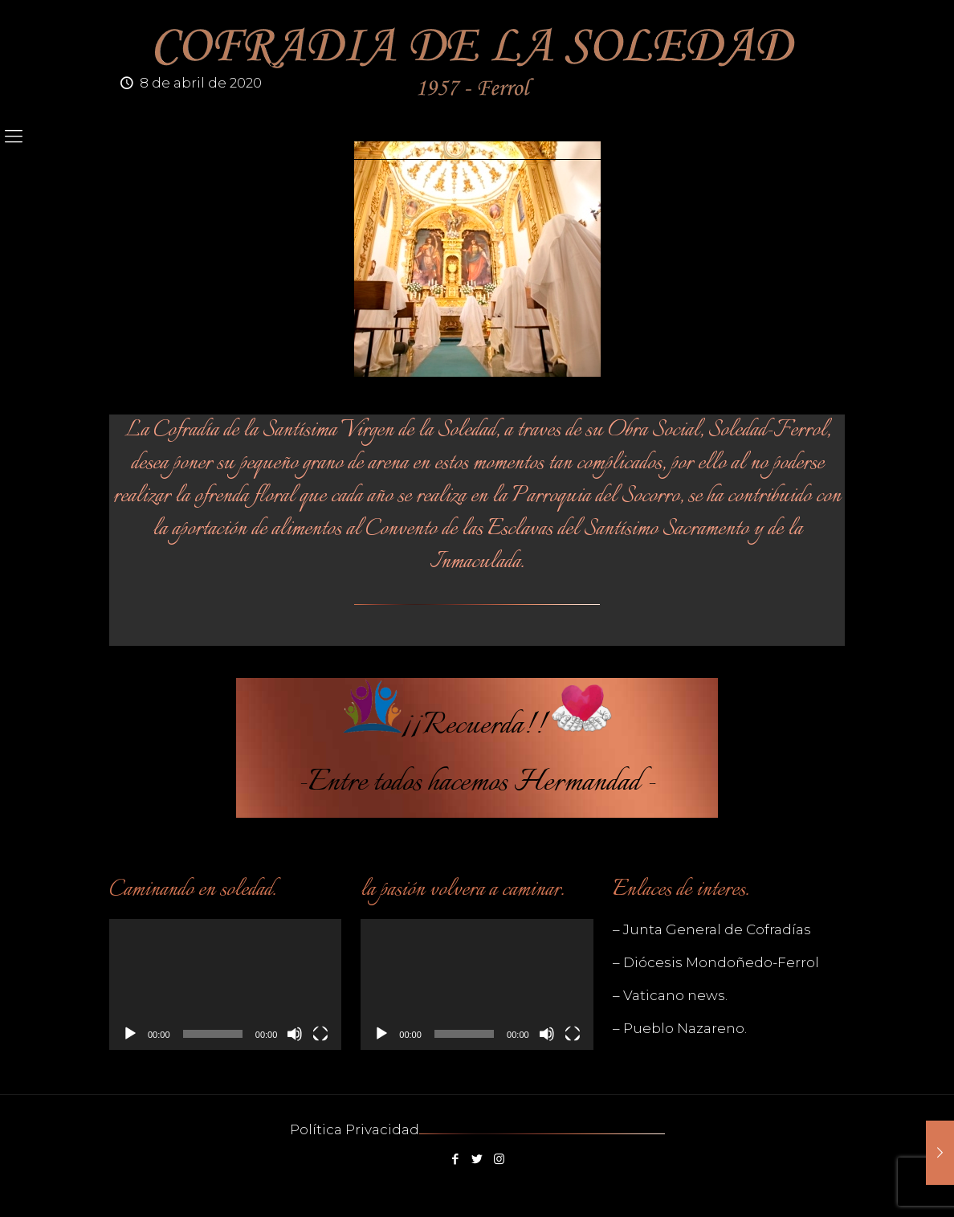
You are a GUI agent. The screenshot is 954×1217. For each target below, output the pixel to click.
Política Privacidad (354, 1129)
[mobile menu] (13, 136)
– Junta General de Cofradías (712, 929)
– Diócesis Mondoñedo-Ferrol (716, 962)
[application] (225, 984)
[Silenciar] (295, 1034)
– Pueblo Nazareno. (680, 1028)
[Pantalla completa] (320, 1034)
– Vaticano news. (670, 995)
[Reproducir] (130, 1034)
